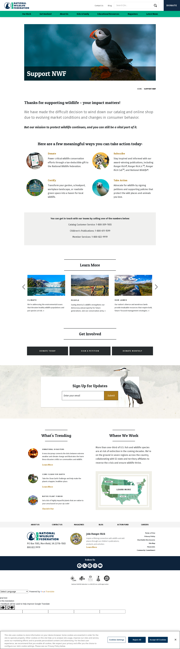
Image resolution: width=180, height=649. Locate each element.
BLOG (101, 525)
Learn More (47, 464)
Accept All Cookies (158, 639)
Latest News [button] (152, 14)
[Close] (175, 640)
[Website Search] (136, 5)
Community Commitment (146, 550)
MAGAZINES (79, 525)
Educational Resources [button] (108, 14)
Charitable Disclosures (146, 540)
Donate (171, 5)
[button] (111, 395)
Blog (110, 6)
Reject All (137, 639)
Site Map (152, 543)
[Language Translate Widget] (14, 591)
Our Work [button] (26, 14)
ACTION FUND (123, 525)
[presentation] (24, 287)
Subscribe (119, 153)
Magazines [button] (133, 14)
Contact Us (99, 6)
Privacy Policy (149, 536)
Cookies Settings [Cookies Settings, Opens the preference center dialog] (116, 639)
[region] (90, 640)
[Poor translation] (10, 607)
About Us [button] (64, 14)
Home (139, 89)
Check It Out (48, 508)
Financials (151, 547)
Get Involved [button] (45, 14)
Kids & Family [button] (83, 14)
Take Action (120, 180)
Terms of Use (150, 533)
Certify (52, 180)
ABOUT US (35, 525)
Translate (47, 591)
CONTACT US (57, 525)
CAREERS (145, 525)
